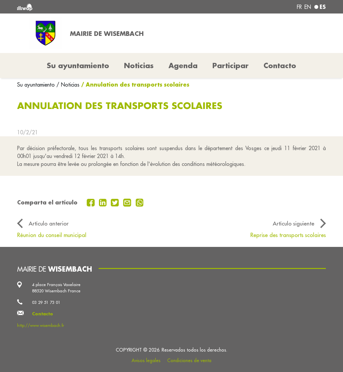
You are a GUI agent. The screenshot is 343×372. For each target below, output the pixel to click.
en (307, 7)
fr (299, 7)
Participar (230, 65)
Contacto (280, 65)
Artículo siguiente (293, 223)
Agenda (183, 65)
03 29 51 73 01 (46, 302)
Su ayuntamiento (36, 84)
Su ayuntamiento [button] (78, 65)
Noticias (139, 65)
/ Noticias (67, 84)
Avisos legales (146, 360)
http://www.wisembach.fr (40, 325)
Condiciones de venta (189, 360)
